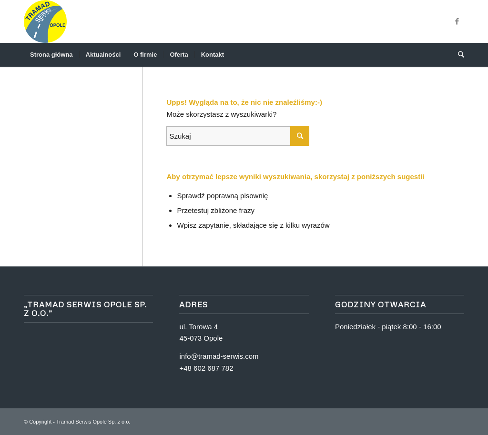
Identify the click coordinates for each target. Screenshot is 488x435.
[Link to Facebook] (457, 21)
